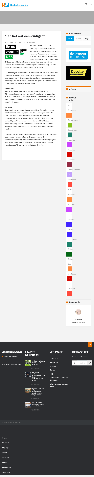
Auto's (4, 462)
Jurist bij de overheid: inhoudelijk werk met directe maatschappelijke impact (38, 376)
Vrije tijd (5, 448)
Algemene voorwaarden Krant (59, 385)
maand (78, 39)
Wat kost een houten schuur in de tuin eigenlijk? (38, 362)
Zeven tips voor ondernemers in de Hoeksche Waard (37, 404)
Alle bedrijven (7, 467)
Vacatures (6, 472)
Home (4, 438)
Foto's (4, 453)
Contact (53, 366)
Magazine (5, 458)
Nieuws (5, 443)
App (51, 374)
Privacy (53, 370)
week (70, 39)
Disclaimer (54, 362)
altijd (87, 39)
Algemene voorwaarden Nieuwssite (59, 379)
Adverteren (54, 359)
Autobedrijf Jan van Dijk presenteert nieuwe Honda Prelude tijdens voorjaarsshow (37, 392)
